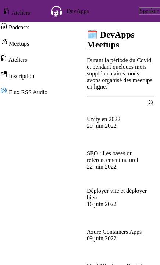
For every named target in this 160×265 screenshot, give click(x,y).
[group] (120, 126)
